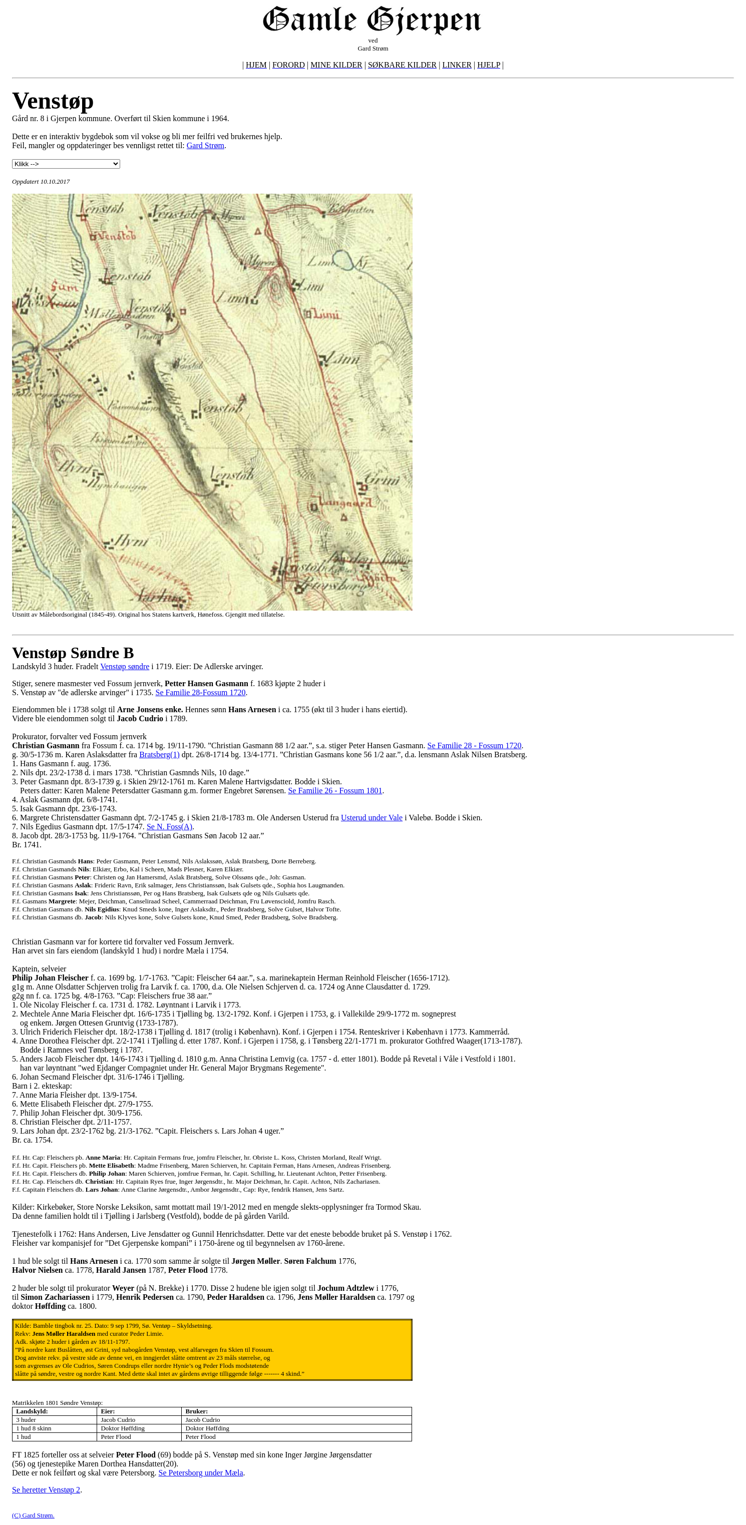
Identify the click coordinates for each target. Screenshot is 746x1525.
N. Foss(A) (174, 826)
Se (152, 826)
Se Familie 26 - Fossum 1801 (335, 790)
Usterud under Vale (372, 817)
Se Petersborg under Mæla (201, 1472)
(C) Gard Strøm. (33, 1515)
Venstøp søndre (124, 666)
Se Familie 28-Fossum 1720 (200, 692)
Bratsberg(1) (159, 754)
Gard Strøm (205, 145)
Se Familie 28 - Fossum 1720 (475, 745)
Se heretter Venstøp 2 (46, 1489)
